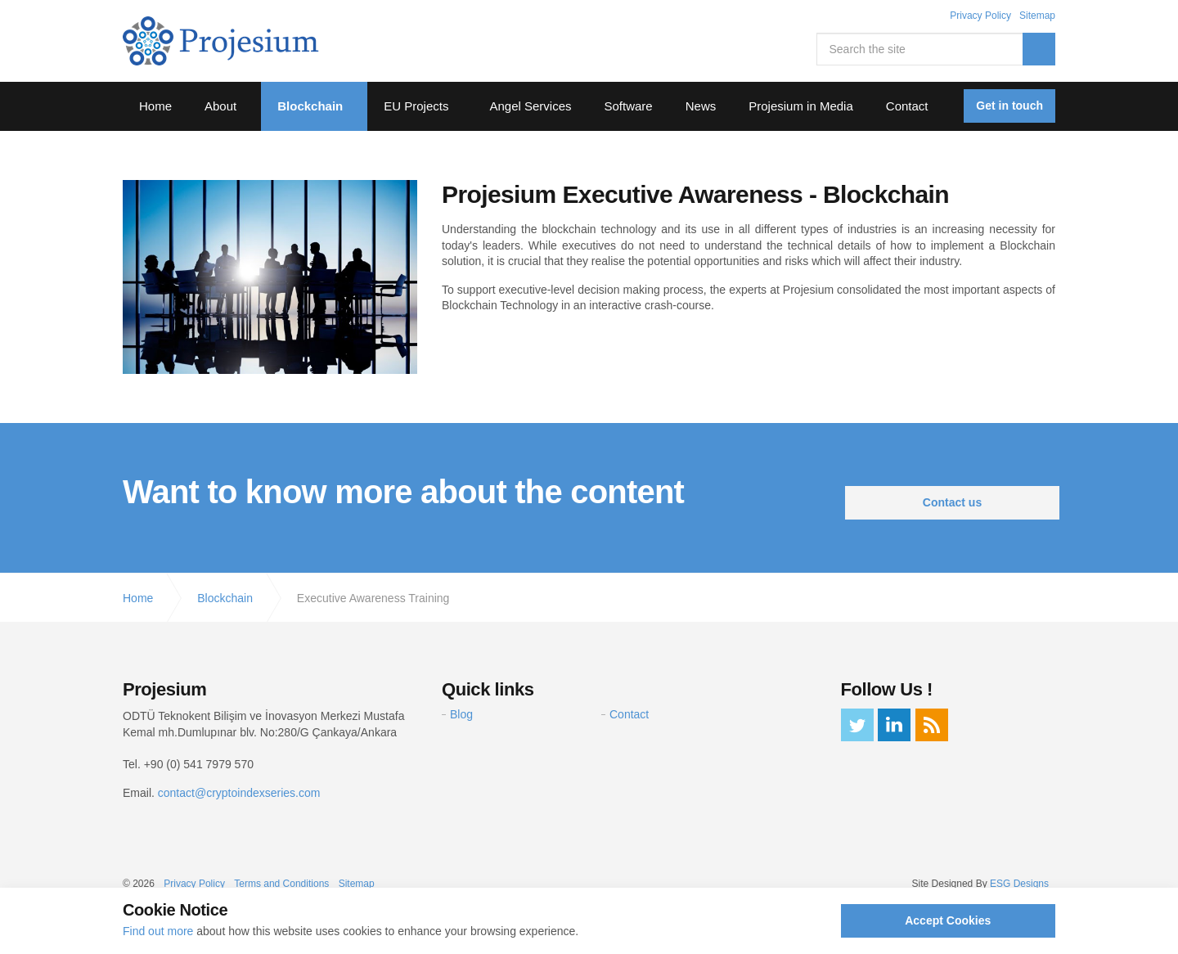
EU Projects (416, 106)
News (701, 106)
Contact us (952, 502)
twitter (857, 725)
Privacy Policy (980, 15)
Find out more (158, 931)
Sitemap (1037, 15)
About (220, 106)
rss (931, 725)
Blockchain (310, 106)
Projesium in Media (801, 106)
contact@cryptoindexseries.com (239, 792)
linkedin (894, 725)
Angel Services (530, 106)
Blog (461, 714)
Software (629, 106)
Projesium (221, 40)
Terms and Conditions (281, 883)
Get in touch (1009, 105)
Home (155, 106)
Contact (907, 106)
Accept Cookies (948, 920)
